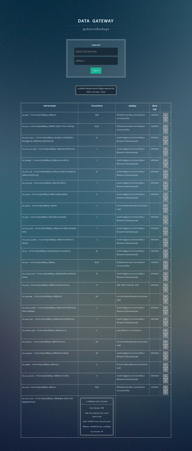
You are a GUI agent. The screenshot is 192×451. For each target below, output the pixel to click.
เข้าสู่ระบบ (96, 70)
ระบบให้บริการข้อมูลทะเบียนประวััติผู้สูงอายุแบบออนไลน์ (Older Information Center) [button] (96, 90)
